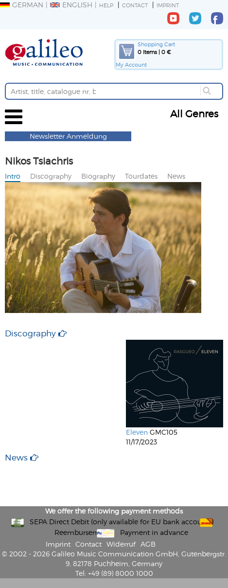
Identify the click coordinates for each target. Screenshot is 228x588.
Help (106, 5)
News (176, 176)
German (21, 4)
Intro (12, 176)
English (71, 4)
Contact (135, 5)
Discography (50, 176)
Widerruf (121, 544)
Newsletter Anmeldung (68, 136)
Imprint (168, 5)
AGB (148, 544)
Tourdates (141, 176)
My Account (131, 64)
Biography (98, 176)
